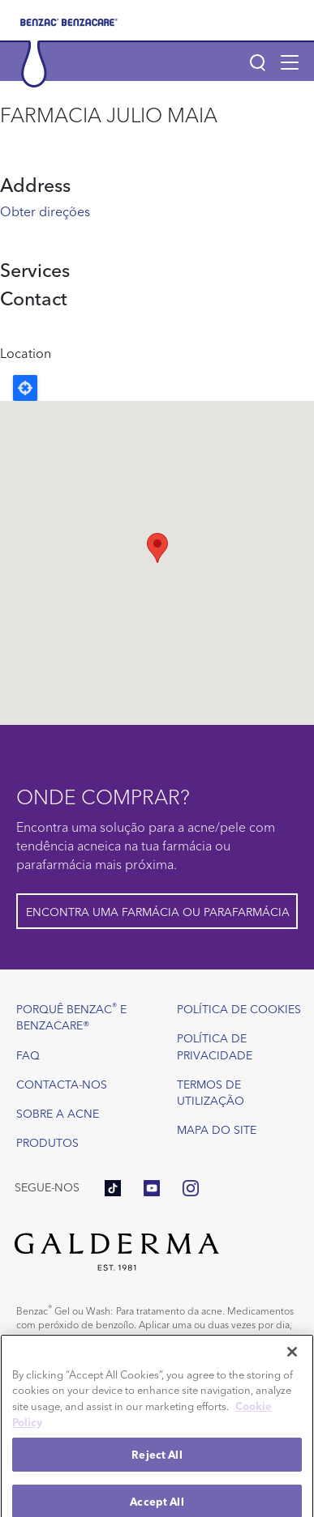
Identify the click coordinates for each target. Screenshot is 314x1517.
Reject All (156, 1468)
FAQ (28, 1054)
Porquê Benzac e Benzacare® (71, 1016)
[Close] (292, 1365)
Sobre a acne (57, 1113)
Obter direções (45, 210)
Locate (25, 388)
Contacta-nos (61, 1084)
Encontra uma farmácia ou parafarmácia (158, 911)
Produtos (47, 1142)
